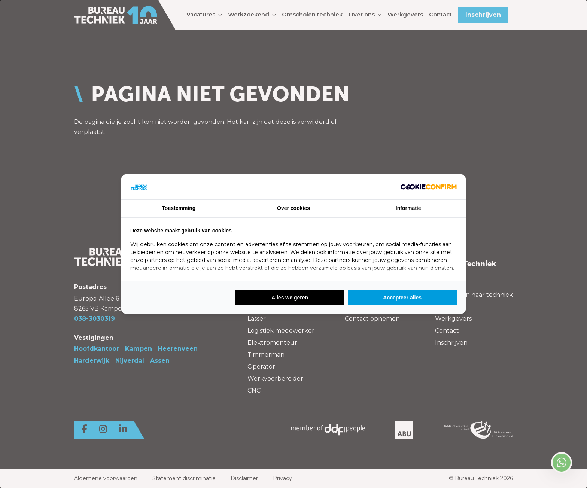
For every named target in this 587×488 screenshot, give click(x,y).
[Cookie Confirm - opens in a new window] (429, 187)
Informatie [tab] (408, 208)
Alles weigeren (289, 298)
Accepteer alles (402, 298)
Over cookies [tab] (293, 208)
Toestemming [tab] (178, 208)
